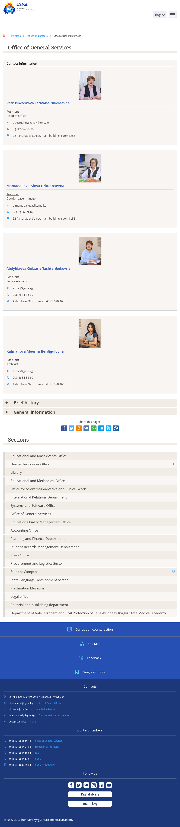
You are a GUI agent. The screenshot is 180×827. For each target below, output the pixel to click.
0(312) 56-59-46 (23, 212)
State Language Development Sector (39, 580)
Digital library (90, 794)
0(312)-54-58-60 (23, 295)
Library (16, 472)
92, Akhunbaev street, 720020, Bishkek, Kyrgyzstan (36, 697)
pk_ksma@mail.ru (32, 709)
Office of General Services (31, 514)
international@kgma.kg (39, 715)
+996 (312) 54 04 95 (34, 746)
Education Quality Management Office (41, 522)
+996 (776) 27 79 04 (32, 764)
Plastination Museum (27, 588)
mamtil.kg (90, 804)
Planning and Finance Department (38, 538)
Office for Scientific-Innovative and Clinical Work (48, 489)
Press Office (20, 555)
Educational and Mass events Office (39, 456)
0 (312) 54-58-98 (23, 129)
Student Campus (24, 571)
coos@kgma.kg (22, 721)
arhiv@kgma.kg (23, 288)
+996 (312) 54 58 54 (24, 752)
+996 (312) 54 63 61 (25, 758)
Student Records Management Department (45, 547)
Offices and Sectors (37, 35)
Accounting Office (24, 530)
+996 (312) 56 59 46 (35, 740)
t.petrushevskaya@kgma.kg (31, 123)
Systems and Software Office (33, 505)
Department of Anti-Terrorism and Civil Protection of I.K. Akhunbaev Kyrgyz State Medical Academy (88, 613)
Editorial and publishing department (39, 604)
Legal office (19, 596)
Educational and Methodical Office (38, 480)
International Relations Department (39, 497)
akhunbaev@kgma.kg (36, 703)
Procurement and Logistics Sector (37, 563)
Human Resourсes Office (30, 464)
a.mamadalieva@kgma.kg (29, 205)
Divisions (16, 35)
